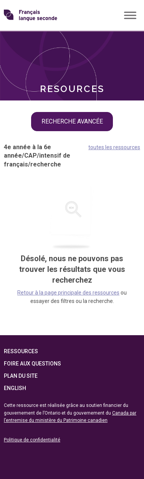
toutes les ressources (114, 147)
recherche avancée (72, 121)
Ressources (21, 351)
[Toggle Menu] (130, 15)
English (15, 388)
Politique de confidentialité (32, 440)
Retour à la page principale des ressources (68, 293)
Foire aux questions (32, 363)
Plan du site (21, 376)
